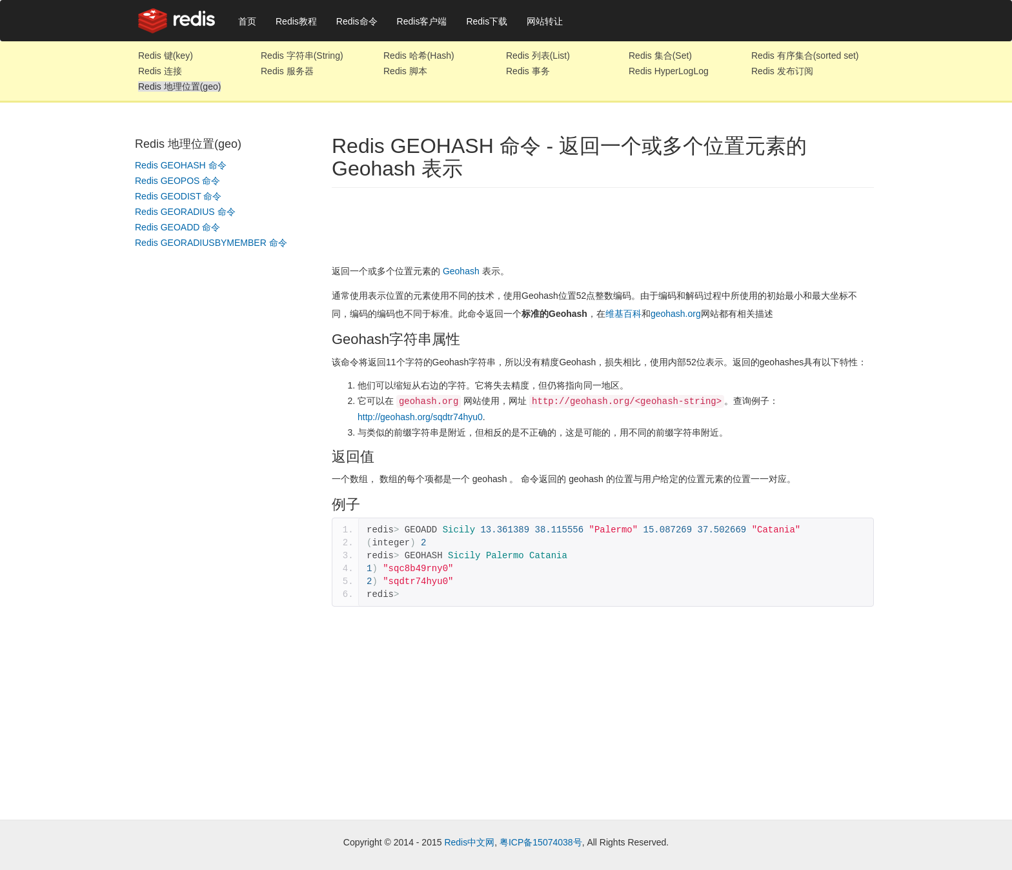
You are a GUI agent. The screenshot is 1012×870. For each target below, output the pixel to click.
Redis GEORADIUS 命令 (185, 212)
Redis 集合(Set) (660, 55)
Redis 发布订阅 (782, 71)
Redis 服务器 (287, 71)
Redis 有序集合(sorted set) (804, 55)
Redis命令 (357, 21)
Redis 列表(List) (538, 55)
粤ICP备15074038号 (541, 841)
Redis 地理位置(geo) (179, 86)
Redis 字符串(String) (302, 55)
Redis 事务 (528, 71)
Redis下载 (486, 21)
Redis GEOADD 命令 (177, 227)
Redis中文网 (469, 841)
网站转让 (545, 21)
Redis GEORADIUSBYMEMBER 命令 (211, 243)
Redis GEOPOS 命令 (177, 181)
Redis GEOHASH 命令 (181, 165)
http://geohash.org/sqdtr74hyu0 (420, 416)
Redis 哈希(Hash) (418, 55)
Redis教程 (296, 21)
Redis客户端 (422, 21)
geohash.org (676, 314)
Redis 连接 (160, 71)
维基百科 (623, 314)
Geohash (461, 271)
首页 (247, 21)
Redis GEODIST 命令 (178, 196)
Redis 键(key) (165, 55)
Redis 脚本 (405, 71)
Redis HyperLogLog (669, 71)
